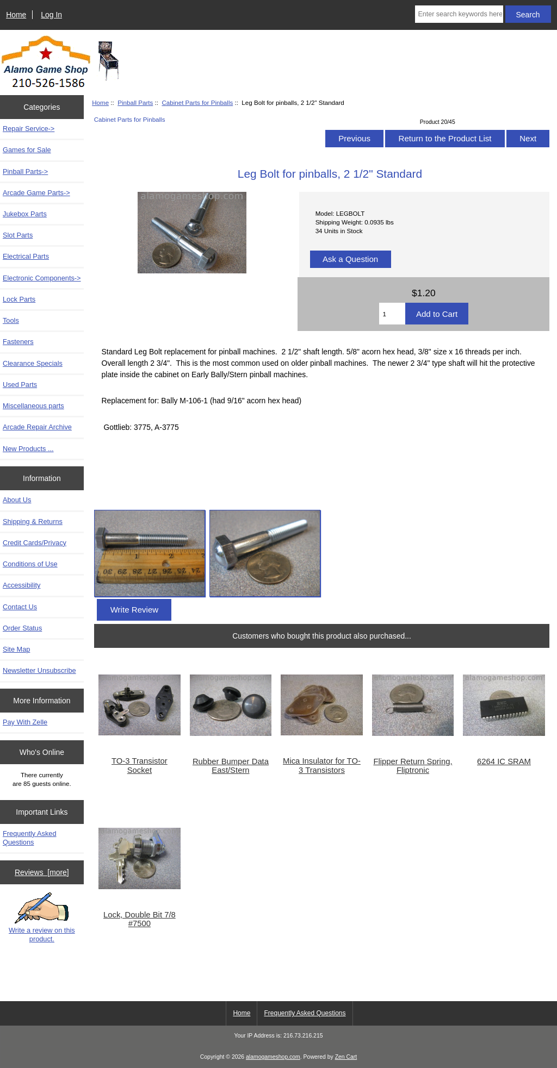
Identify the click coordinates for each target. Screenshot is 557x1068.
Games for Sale (27, 150)
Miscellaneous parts (33, 406)
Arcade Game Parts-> (36, 193)
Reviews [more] (42, 872)
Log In (51, 14)
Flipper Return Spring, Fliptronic (412, 766)
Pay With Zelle (25, 722)
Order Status (22, 628)
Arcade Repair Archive (37, 427)
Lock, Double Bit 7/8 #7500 (139, 919)
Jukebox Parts (25, 214)
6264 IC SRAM (504, 761)
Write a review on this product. (42, 917)
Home (16, 14)
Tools (11, 320)
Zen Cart (346, 1057)
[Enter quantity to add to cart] (392, 313)
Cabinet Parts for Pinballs (197, 102)
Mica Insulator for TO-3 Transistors (322, 765)
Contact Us (20, 607)
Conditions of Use (30, 564)
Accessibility (21, 585)
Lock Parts (19, 299)
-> (25, 171)
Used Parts (20, 384)
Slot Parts (18, 235)
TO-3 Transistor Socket (140, 765)
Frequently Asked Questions (30, 837)
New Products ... (28, 449)
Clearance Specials (33, 363)
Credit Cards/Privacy (34, 543)
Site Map (16, 649)
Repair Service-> (28, 128)
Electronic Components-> (42, 278)
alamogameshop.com (273, 1057)
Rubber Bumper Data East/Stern (231, 766)
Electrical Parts (26, 256)
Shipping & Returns (33, 521)
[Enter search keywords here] (459, 14)
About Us (17, 500)
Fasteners (18, 342)
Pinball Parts (135, 102)
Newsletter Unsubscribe (39, 670)
